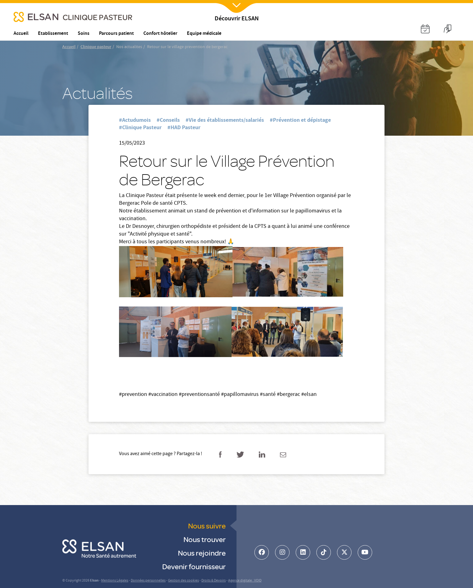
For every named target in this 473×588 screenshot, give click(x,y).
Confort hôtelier (160, 34)
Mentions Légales (114, 581)
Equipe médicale (204, 34)
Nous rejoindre (202, 552)
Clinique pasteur (95, 47)
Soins (83, 34)
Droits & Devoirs (213, 581)
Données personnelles (148, 581)
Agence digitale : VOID (244, 581)
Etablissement (53, 34)
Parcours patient (116, 34)
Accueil (69, 47)
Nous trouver (204, 539)
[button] (425, 30)
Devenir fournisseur (194, 566)
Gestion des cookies (183, 581)
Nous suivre (207, 525)
